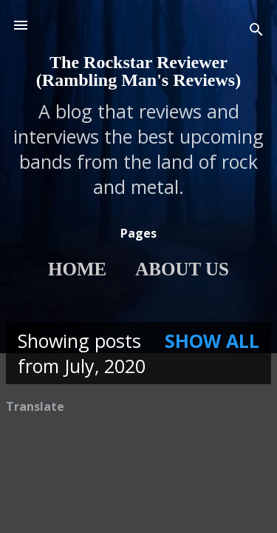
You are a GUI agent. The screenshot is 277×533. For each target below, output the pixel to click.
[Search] (256, 30)
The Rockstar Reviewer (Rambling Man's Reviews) (138, 71)
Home (77, 269)
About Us (182, 269)
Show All (212, 340)
